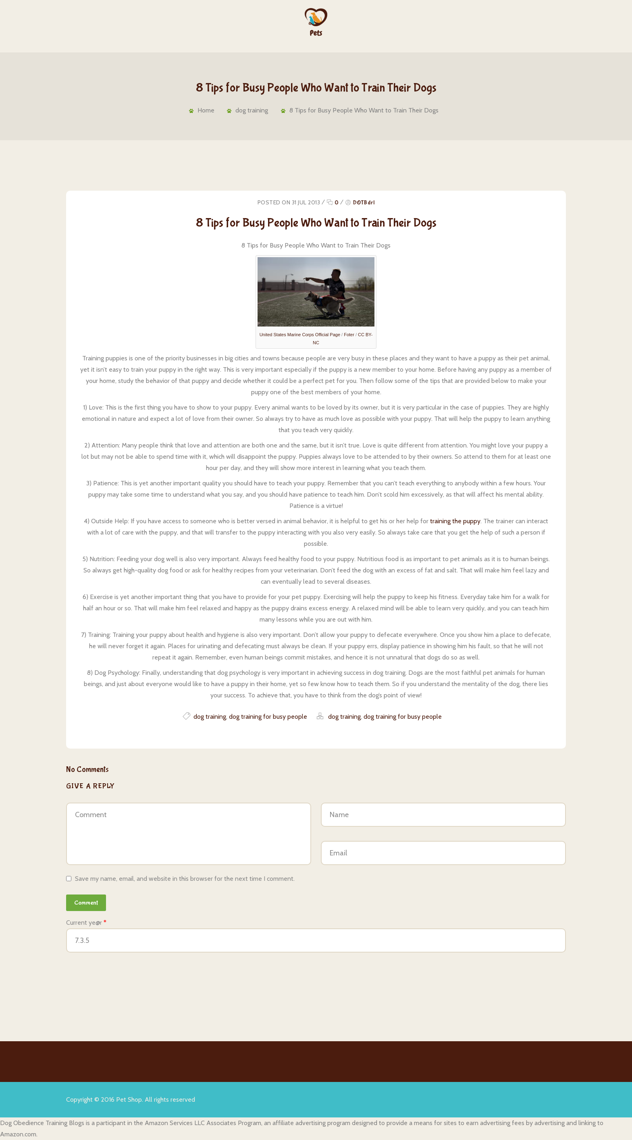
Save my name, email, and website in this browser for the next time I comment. (185, 878)
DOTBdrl (364, 203)
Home (203, 110)
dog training (251, 110)
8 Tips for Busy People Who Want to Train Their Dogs (364, 110)
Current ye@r (86, 922)
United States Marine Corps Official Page (300, 334)
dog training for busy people (268, 716)
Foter (349, 334)
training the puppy (455, 521)
